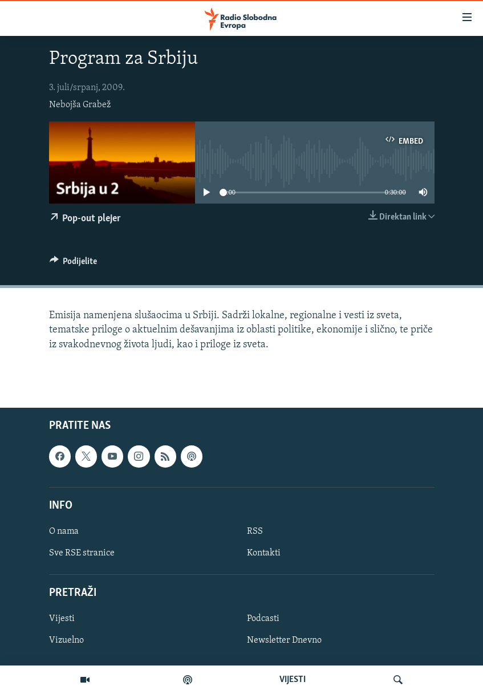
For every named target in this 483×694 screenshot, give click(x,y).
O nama (64, 531)
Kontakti (264, 553)
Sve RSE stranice (82, 553)
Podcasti (263, 618)
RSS (255, 531)
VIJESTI (292, 679)
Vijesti (62, 618)
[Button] (74, 264)
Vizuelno (66, 640)
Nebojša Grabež (80, 104)
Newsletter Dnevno (284, 640)
